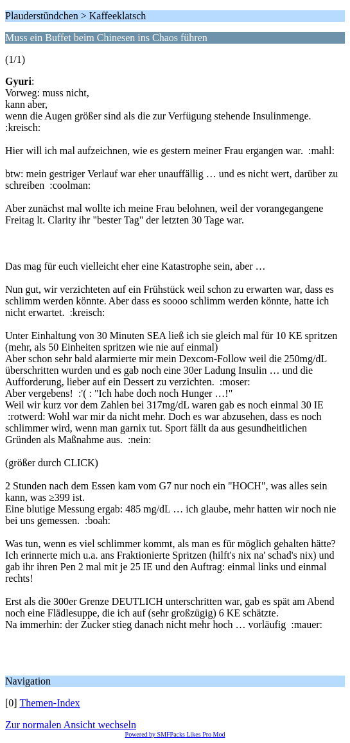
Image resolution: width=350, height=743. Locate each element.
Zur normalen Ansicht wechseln (70, 724)
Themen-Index (49, 702)
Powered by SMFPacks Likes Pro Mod (175, 734)
